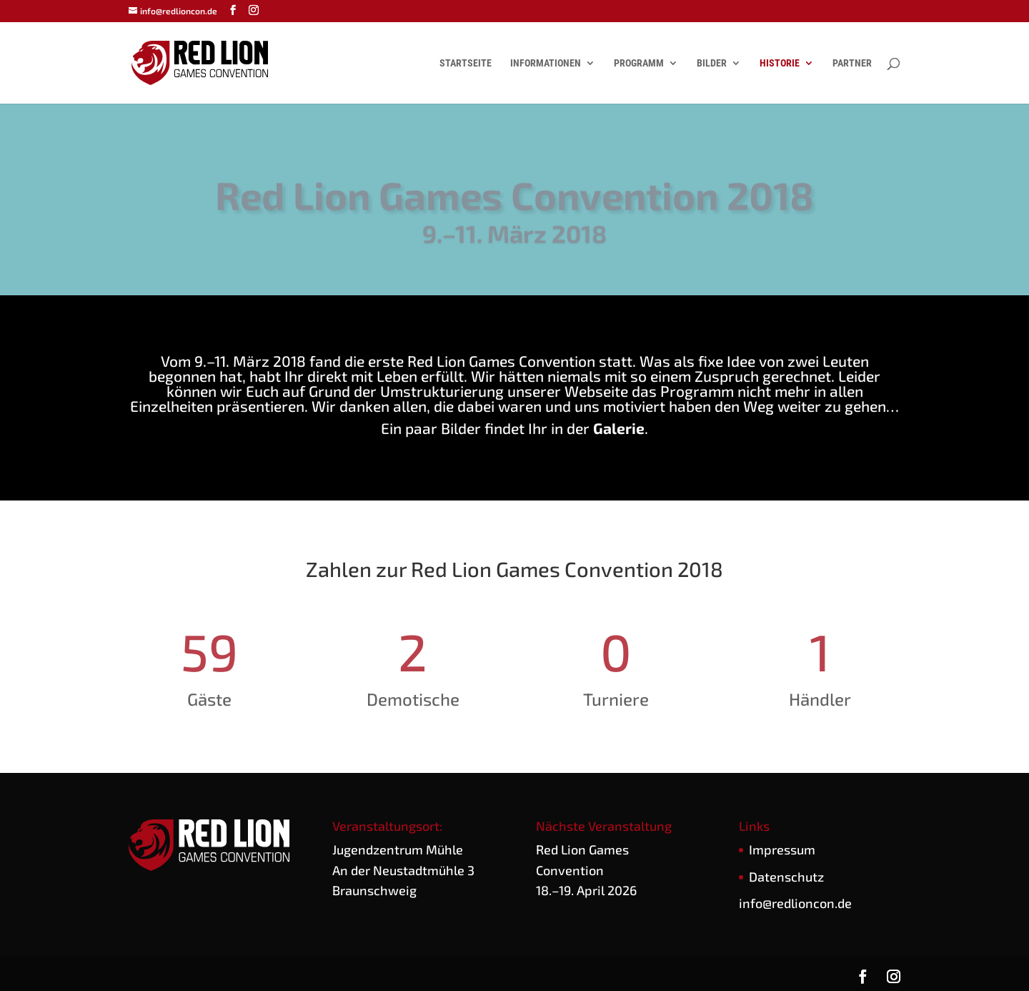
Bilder (712, 63)
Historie (780, 63)
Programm (639, 63)
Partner (852, 63)
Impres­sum (782, 849)
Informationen (545, 63)
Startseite (465, 63)
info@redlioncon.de (795, 903)
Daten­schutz (786, 876)
